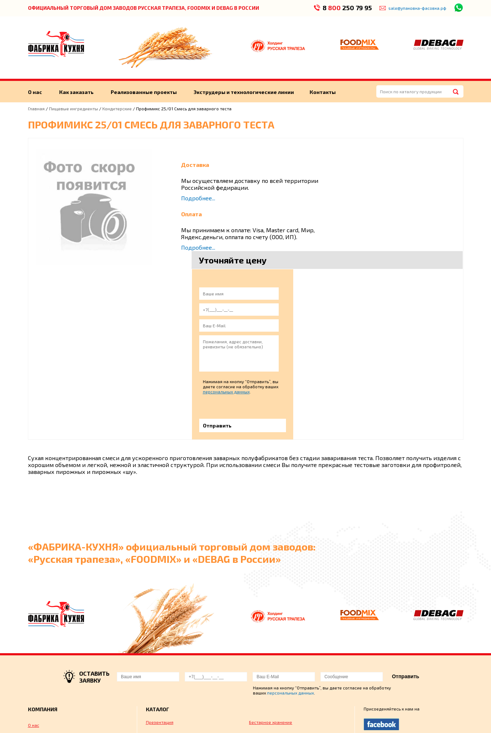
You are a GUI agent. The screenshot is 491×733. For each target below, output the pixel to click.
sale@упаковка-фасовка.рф (417, 8)
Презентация (159, 609)
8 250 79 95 (347, 8)
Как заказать (77, 92)
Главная (36, 108)
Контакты (324, 92)
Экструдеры (40, 634)
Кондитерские (117, 108)
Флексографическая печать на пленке (289, 651)
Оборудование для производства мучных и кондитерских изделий (181, 624)
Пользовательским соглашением (421, 719)
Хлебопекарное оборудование (281, 622)
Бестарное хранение (270, 609)
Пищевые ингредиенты (74, 108)
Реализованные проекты (144, 92)
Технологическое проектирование (285, 664)
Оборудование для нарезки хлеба (284, 639)
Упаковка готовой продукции (176, 639)
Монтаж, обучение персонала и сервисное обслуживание (179, 667)
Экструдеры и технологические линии (245, 92)
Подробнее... (198, 197)
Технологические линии (53, 666)
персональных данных (399, 279)
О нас (35, 92)
